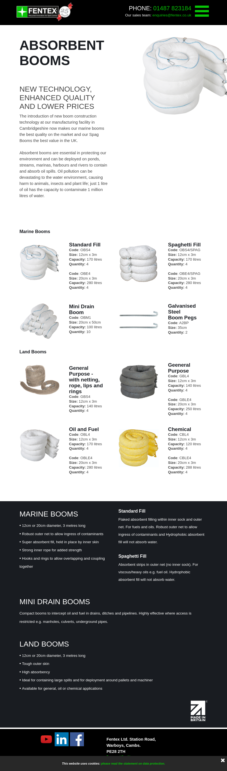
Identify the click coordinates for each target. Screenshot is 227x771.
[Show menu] (202, 11)
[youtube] (46, 739)
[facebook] (77, 739)
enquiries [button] (160, 15)
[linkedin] (62, 739)
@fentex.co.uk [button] (179, 15)
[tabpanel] (148, 11)
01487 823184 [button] (172, 8)
